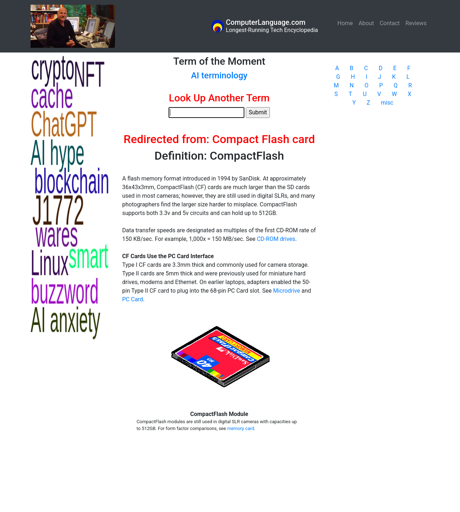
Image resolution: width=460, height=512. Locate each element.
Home (346, 23)
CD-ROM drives (276, 239)
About (366, 23)
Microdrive (286, 290)
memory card (240, 428)
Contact (390, 23)
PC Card (132, 299)
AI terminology (219, 75)
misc (387, 102)
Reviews (416, 23)
